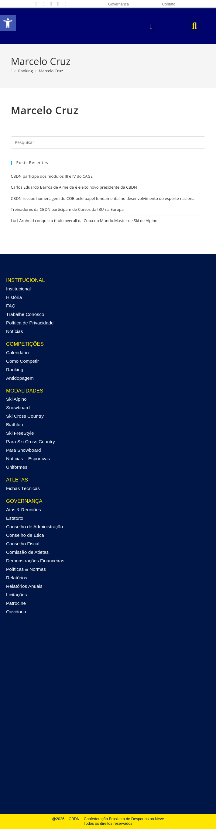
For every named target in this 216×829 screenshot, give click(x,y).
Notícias (14, 331)
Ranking (14, 369)
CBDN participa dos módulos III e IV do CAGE (52, 176)
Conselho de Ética (25, 535)
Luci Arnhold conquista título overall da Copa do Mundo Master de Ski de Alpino (84, 220)
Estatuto (14, 518)
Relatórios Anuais (24, 586)
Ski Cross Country (25, 416)
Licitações (16, 594)
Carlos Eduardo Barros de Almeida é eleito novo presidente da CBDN (74, 187)
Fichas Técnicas (23, 488)
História (14, 297)
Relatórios (16, 577)
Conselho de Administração (34, 526)
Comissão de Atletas (27, 552)
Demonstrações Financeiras (35, 560)
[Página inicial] (11, 71)
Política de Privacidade (30, 322)
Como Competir (22, 361)
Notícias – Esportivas (28, 458)
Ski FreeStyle (20, 433)
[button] (8, 23)
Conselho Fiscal (22, 543)
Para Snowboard (23, 450)
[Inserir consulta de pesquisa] (108, 142)
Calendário (17, 352)
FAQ (10, 305)
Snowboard (18, 407)
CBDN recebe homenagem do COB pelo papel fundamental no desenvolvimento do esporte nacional (103, 198)
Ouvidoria (16, 611)
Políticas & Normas (26, 569)
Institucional (18, 288)
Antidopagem (20, 378)
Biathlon (14, 424)
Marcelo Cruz (51, 71)
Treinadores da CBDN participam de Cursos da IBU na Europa (67, 209)
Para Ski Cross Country (30, 441)
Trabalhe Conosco (25, 314)
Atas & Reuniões (23, 509)
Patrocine (16, 603)
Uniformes (16, 467)
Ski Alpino (16, 399)
